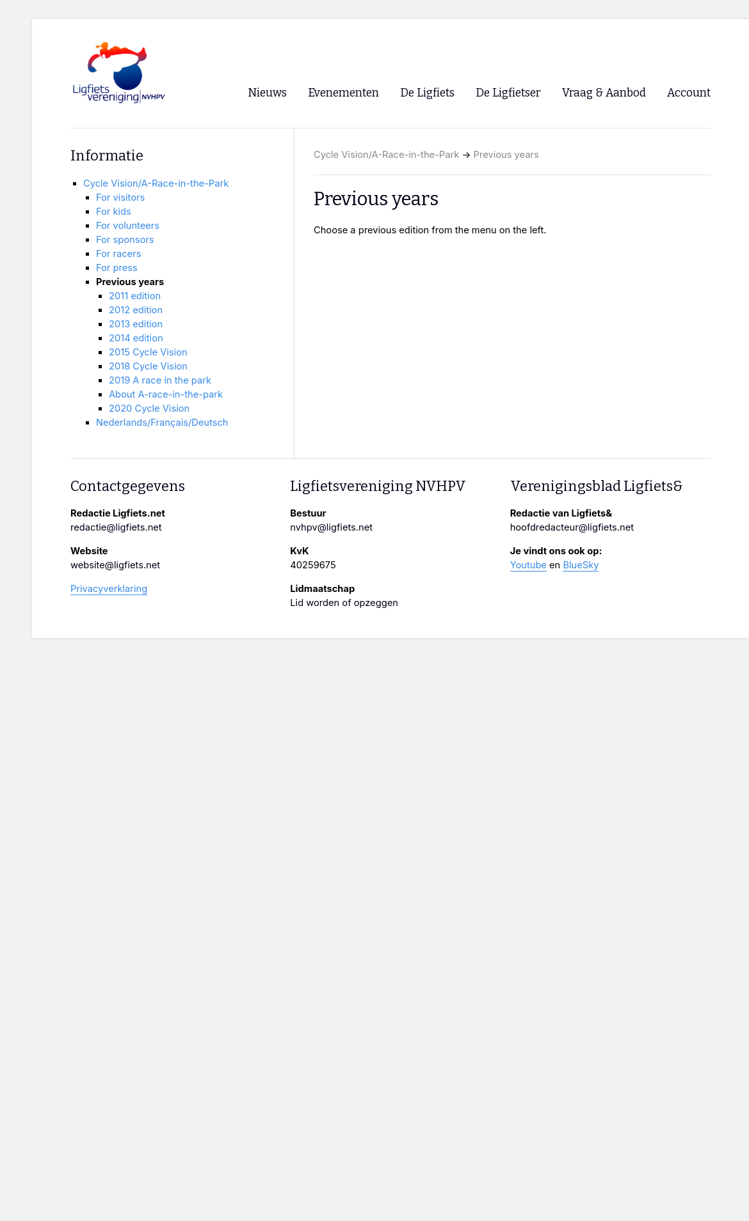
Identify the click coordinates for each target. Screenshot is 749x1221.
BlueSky (581, 565)
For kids (113, 211)
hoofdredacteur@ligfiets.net (572, 527)
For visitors (120, 197)
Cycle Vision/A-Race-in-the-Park (386, 154)
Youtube (528, 565)
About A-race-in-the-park (166, 394)
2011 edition (135, 296)
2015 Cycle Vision (148, 352)
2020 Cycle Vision (149, 408)
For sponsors (125, 239)
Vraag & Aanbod (604, 93)
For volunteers (127, 225)
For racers (118, 254)
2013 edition (136, 324)
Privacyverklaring (108, 589)
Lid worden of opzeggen (344, 603)
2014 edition (136, 338)
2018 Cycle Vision (148, 366)
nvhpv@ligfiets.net (331, 527)
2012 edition (136, 310)
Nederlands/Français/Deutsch (162, 422)
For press (117, 268)
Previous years (506, 154)
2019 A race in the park (160, 380)
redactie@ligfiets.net (116, 527)
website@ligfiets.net (115, 565)
